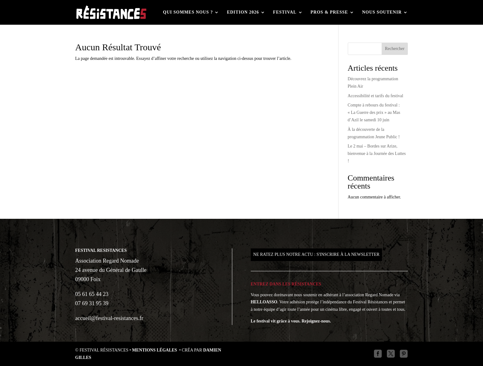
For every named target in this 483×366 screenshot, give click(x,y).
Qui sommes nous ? (188, 12)
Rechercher (394, 48)
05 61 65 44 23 (91, 294)
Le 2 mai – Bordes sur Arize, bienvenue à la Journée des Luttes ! (377, 153)
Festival (284, 12)
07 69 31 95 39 (91, 303)
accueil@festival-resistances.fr (109, 318)
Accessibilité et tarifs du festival (375, 96)
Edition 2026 (243, 12)
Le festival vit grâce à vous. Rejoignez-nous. (291, 321)
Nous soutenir (382, 12)
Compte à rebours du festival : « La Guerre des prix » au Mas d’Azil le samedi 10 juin (374, 112)
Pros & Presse (329, 12)
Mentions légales (155, 350)
